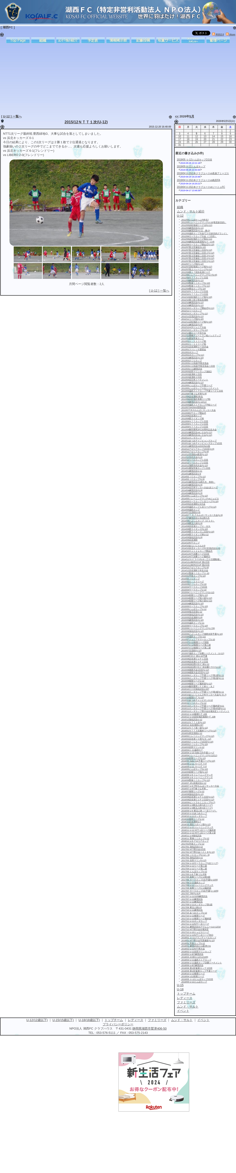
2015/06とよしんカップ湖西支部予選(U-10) (202, 634)
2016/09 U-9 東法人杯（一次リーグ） (199, 811)
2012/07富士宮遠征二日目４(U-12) (197, 258)
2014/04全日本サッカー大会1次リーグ (199, 487)
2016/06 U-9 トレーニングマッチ (197, 775)
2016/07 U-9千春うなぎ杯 (194, 788)
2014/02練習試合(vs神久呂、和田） (198, 482)
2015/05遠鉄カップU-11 (192, 623)
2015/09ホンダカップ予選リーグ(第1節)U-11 (202, 675)
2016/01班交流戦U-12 (191, 733)
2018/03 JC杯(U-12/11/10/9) (194, 957)
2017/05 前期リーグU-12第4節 (195, 877)
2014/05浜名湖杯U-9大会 (193, 504)
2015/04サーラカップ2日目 (194, 587)
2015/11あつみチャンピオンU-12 (197, 700)
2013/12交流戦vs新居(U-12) (194, 454)
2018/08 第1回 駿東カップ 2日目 (196, 968)
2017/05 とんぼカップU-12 (194, 871)
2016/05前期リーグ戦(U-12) (194, 772)
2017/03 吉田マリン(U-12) (193, 860)
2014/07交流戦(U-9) (190, 512)
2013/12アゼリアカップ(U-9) (195, 451)
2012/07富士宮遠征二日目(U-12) (196, 250)
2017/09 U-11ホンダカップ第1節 (196, 904)
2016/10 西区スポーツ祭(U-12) (196, 824)
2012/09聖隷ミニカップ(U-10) (195, 283)
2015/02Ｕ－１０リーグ (192, 581)
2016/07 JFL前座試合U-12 (193, 783)
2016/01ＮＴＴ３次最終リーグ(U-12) (198, 730)
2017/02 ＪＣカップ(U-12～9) (195, 855)
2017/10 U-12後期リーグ (193, 915)
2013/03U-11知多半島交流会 (195, 363)
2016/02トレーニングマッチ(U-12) (197, 736)
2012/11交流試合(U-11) (192, 316)
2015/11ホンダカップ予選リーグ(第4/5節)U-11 (203, 708)
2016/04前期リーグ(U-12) (193, 758)
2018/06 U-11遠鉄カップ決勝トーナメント (201, 963)
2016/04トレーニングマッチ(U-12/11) (199, 755)
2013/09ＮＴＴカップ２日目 (194, 424)
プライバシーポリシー (118, 1024)
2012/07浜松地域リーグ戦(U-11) (196, 266)
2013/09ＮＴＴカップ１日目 (194, 421)
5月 (191, 116)
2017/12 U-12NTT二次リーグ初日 (197, 935)
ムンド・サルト (182, 1020)
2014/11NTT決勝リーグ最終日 (195, 556)
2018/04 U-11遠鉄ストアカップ (196, 960)
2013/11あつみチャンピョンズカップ (199, 441)
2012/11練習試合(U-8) (191, 324)
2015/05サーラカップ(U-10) (194, 606)
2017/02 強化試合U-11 (192, 857)
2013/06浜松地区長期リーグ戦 (195, 399)
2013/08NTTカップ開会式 (193, 413)
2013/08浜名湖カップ (191, 415)
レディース (135, 1020)
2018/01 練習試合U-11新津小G (196, 946)
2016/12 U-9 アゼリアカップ (195, 841)
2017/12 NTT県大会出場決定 (195, 929)
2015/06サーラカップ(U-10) (194, 626)
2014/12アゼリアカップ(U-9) (195, 567)
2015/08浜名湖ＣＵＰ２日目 (194, 661)
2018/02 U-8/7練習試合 (192, 954)
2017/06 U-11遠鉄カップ (193, 882)
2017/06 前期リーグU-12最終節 (196, 888)
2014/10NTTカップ (190, 543)
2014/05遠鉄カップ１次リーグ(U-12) (198, 507)
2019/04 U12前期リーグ (192, 976)
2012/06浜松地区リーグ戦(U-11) (196, 239)
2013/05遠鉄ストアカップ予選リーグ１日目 (202, 391)
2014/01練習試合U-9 (191, 474)
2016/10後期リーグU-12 (192, 819)
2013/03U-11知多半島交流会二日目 (198, 366)
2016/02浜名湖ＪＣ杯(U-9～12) (196, 739)
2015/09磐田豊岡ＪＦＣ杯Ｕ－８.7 (197, 686)
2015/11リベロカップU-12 (193, 703)
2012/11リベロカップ (191, 311)
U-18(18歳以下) (89, 1020)
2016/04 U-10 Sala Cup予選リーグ (197, 752)
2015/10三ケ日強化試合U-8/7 (195, 689)
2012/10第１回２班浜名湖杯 (194, 300)
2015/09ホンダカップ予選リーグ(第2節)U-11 (202, 678)
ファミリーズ (157, 1020)
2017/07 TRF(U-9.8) (190, 893)
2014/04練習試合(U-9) (191, 490)
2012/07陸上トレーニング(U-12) (196, 269)
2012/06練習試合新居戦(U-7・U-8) (197, 242)
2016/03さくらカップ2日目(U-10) (197, 742)
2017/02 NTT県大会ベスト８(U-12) (198, 852)
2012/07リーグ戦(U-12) (192, 264)
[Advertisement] (67, 78)
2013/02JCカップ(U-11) (192, 355)
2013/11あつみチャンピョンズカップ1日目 (201, 443)
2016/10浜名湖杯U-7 (191, 821)
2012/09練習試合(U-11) (192, 280)
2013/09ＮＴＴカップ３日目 (194, 427)
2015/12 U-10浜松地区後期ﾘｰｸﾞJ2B (198, 717)
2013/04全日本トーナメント (194, 380)
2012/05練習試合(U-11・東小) (195, 230)
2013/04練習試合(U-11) (192, 382)
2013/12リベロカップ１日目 (194, 460)
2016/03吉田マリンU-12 (192, 747)
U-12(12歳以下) (37, 1020)
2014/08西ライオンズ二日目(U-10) (197, 531)
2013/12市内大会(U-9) (191, 457)
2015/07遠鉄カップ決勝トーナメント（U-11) (202, 653)
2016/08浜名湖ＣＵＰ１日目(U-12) (197, 797)
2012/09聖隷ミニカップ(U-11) (195, 286)
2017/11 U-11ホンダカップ (194, 921)
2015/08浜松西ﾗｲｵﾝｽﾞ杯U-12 (195, 664)
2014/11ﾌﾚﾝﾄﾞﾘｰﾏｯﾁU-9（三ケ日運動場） (201, 559)
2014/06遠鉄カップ (190, 510)
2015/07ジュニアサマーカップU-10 (198, 639)
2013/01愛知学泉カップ (192, 338)
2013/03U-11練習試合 (191, 369)
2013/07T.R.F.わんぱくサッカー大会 (198, 410)
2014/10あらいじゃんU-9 (193, 545)
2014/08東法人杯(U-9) (191, 523)
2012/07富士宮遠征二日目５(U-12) (197, 261)
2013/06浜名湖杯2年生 (192, 396)
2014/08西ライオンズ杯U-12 (195, 534)
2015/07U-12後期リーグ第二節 (196, 648)
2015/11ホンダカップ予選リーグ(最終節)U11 (202, 706)
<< (177, 116)
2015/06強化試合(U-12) (192, 631)
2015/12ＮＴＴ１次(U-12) (86, 122)
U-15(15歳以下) (63, 1020)
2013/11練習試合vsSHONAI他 (195, 446)
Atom (230, 34)
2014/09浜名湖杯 (189, 540)
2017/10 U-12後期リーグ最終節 (196, 918)
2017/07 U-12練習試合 (192, 899)
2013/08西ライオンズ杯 (192, 418)
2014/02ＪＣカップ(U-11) (193, 476)
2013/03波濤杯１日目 (191, 374)
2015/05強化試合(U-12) (192, 614)
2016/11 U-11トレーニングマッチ (197, 827)
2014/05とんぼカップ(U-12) (194, 496)
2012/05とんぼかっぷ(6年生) (195, 220)
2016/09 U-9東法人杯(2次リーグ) (197, 808)
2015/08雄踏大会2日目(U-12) (195, 672)
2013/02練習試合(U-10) (192, 358)
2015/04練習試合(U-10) (192, 603)
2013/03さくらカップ (191, 360)
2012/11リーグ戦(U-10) (192, 319)
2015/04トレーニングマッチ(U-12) (197, 592)
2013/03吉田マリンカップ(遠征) (196, 371)
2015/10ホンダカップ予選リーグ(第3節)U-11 (202, 692)
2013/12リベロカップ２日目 (194, 462)
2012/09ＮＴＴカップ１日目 (194, 277)
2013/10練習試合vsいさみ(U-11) (196, 432)
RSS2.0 (218, 34)
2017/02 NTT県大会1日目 (193, 849)
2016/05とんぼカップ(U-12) (194, 769)
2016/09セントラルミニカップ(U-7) (198, 802)
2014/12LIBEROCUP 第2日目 (195, 565)
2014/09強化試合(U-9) (191, 537)
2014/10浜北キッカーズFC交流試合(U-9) (200, 548)
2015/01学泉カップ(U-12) (193, 576)
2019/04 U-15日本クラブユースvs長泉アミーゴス (203, 173)
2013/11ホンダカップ (191, 438)
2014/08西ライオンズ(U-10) (194, 529)
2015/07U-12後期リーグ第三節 (196, 645)
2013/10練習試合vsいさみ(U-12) (196, 435)
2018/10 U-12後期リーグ (193, 973)
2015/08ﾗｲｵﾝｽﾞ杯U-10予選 (194, 656)
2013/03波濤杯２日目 (191, 377)
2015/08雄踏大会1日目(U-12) (195, 670)
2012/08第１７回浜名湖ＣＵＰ (195, 272)
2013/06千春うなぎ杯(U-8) (194, 393)
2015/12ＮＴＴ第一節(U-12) (194, 728)
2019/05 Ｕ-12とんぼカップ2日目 (194, 159)
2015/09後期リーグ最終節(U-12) (196, 683)
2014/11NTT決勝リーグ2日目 (195, 554)
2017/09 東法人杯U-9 (191, 907)
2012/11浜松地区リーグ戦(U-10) (196, 322)
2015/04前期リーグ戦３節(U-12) (196, 598)
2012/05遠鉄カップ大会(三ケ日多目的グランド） (204, 233)
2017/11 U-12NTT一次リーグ (195, 924)
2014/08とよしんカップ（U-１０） (198, 521)
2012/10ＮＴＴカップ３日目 (194, 294)
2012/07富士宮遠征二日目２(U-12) (197, 253)
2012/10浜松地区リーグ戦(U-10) (196, 297)
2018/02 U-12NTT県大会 (193, 949)
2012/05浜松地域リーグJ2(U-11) (196, 225)
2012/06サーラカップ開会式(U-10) (197, 244)
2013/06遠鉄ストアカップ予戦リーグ (199, 405)
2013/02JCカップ (189, 352)
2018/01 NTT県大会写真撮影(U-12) (198, 940)
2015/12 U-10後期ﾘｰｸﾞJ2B (194, 714)
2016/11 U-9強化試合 (191, 835)
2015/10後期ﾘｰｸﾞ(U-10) (192, 697)
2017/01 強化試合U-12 (192, 846)
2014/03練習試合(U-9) (191, 485)
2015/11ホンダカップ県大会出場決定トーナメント (205, 711)
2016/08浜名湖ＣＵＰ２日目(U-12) (197, 799)
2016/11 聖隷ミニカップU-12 (195, 838)
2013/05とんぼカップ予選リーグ (196, 385)
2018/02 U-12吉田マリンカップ (196, 951)
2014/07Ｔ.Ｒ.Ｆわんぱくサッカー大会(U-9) (202, 515)
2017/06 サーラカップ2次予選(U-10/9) (199, 880)
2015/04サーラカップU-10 (193, 590)
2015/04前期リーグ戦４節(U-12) (196, 600)
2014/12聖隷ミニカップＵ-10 (195, 573)
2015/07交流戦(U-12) (191, 650)
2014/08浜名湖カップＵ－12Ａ (196, 526)
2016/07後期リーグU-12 (192, 791)
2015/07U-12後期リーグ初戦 (195, 642)
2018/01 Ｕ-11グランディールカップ (198, 937)
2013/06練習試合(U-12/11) (193, 402)
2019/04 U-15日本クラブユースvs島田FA (198, 180)
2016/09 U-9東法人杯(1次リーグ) (197, 805)
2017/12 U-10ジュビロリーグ (195, 932)
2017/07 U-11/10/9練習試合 (194, 896)
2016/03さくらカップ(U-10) (194, 744)
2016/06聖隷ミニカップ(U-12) (195, 780)
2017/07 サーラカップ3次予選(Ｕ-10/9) (199, 891)
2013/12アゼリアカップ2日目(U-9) (197, 449)
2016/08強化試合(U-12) (192, 794)
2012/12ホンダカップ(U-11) (194, 330)
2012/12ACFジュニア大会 (193, 327)
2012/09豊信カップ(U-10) (193, 289)
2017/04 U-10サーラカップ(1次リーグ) (199, 863)
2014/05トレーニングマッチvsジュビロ (200, 498)
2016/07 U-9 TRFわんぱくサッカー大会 (200, 786)
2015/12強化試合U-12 (191, 719)
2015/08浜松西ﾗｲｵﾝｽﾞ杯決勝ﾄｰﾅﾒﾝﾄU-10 (201, 667)
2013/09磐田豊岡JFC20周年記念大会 (199, 429)
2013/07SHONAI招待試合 (193, 407)
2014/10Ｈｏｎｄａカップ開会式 (196, 551)
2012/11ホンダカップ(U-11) (194, 313)
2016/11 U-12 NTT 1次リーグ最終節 (198, 830)
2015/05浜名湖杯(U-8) (191, 617)
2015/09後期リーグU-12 (192, 681)
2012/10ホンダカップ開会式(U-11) (197, 308)
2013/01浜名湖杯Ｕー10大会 (194, 346)
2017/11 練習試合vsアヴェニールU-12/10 (201, 927)
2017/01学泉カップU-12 (192, 844)
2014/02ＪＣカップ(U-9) (193, 479)
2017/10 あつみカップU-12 (194, 913)
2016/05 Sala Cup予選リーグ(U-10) (198, 761)
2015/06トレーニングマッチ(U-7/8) (198, 628)
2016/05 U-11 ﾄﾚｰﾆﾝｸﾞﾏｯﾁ (194, 764)
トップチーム (114, 1020)
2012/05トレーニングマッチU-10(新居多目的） (203, 222)
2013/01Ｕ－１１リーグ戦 (193, 341)
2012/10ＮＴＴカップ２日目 (194, 291)
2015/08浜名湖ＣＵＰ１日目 (194, 659)
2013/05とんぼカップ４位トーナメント (200, 388)
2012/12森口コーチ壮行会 (193, 333)
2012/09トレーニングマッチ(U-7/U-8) (199, 275)
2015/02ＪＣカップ (190, 579)
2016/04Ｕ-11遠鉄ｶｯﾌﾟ (192, 750)
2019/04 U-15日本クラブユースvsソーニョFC (201, 187)
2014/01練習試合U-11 (191, 471)
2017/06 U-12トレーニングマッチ (197, 885)
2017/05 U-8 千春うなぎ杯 (193, 874)
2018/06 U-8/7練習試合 (192, 965)
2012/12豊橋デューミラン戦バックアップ (201, 335)
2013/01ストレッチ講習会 (193, 349)
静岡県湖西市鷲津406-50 (149, 1028)
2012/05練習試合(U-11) (192, 228)
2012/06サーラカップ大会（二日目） (199, 236)
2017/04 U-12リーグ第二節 (194, 868)
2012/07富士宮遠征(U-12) (193, 247)
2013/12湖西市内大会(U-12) (194, 465)
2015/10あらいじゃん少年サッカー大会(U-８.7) (203, 695)
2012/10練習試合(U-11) (192, 302)
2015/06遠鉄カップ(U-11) (193, 636)
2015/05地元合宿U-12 (191, 612)
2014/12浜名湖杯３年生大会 (194, 570)
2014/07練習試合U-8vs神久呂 (195, 518)
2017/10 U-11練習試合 (192, 910)
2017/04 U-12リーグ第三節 (194, 866)
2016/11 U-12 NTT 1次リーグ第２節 (198, 833)
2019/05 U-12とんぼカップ (191, 166)
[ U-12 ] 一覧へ (11, 116)
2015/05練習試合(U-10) (192, 620)
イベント (203, 1020)
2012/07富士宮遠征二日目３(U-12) (197, 255)
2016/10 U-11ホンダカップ (194, 816)
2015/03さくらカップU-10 (193, 584)
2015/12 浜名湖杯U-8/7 (192, 725)
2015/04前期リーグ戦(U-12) (194, 595)
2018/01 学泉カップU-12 (193, 943)
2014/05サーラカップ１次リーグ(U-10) (200, 501)
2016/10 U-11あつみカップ (194, 813)
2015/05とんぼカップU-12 (193, 609)
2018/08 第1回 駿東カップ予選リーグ (199, 971)
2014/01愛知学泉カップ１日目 (195, 468)
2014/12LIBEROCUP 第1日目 (195, 562)
